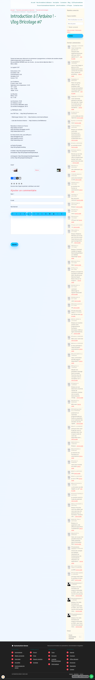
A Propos (69, 5)
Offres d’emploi (74, 656)
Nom (12, 194)
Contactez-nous (78, 5)
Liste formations (60, 5)
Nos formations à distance (44, 2)
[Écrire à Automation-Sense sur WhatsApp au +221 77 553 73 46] (91, 676)
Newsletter (73, 663)
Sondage (35, 659)
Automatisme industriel (75, 544)
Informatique (55, 661)
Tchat (34, 653)
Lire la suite (80, 117)
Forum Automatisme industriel (46, 5)
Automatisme (18, 649)
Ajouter (14, 244)
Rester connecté (73, 27)
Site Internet (14, 207)
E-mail (12, 200)
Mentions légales (31, 678)
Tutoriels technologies (42, 10)
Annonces (72, 659)
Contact (72, 666)
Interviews (18, 656)
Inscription (56, 2)
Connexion (63, 2)
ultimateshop (75, 61)
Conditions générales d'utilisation (46, 678)
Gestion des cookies (63, 678)
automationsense (77, 580)
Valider (71, 36)
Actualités (17, 659)
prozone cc (74, 78)
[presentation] (22, 238)
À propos (72, 653)
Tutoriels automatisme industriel (25, 10)
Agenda (72, 649)
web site (74, 45)
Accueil (33, 2)
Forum (35, 649)
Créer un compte (71, 30)
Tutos (53, 649)
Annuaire (54, 653)
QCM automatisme (77, 2)
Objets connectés (19, 653)
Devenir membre (38, 656)
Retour (37, 170)
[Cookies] (3, 677)
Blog (69, 2)
